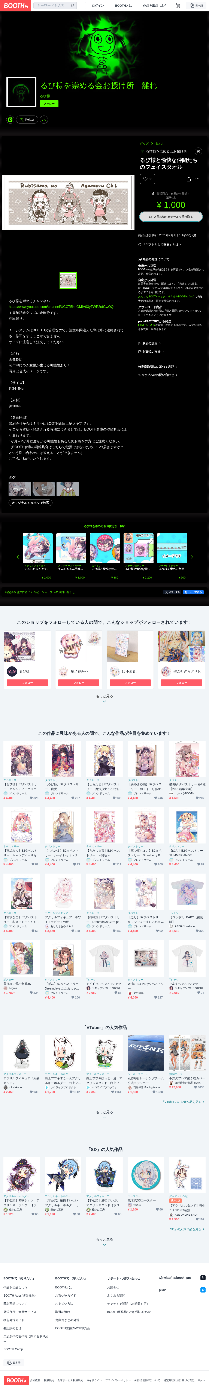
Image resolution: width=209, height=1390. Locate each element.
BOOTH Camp (13, 1349)
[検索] (72, 6)
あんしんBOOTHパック (151, 296)
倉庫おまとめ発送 (67, 1320)
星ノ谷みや (79, 671)
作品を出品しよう (155, 5)
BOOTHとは (123, 5)
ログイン (98, 5)
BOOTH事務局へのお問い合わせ (129, 1312)
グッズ (144, 143)
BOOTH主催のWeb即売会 (72, 1328)
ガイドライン (94, 1380)
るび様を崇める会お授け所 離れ (105, 526)
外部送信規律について (147, 1380)
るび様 (45, 96)
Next (191, 556)
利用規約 (49, 1380)
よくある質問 (116, 1295)
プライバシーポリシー (118, 1380)
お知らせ (113, 1287)
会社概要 (35, 1380)
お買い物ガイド (65, 1295)
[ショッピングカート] (178, 5)
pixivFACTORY (146, 324)
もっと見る (104, 699)
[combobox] (55, 5)
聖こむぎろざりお (187, 671)
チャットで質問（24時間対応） (128, 1303)
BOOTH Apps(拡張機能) (19, 1295)
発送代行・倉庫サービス (19, 1312)
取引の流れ (149, 343)
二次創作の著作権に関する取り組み (25, 1339)
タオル (159, 143)
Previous (18, 556)
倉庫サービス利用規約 (70, 1380)
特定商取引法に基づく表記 (156, 366)
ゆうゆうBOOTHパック (181, 296)
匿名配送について (15, 1303)
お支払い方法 (151, 351)
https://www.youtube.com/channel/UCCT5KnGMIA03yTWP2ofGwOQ (61, 307)
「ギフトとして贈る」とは (160, 244)
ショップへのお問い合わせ (156, 375)
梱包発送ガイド (13, 1320)
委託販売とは (12, 1328)
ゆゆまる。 (130, 671)
